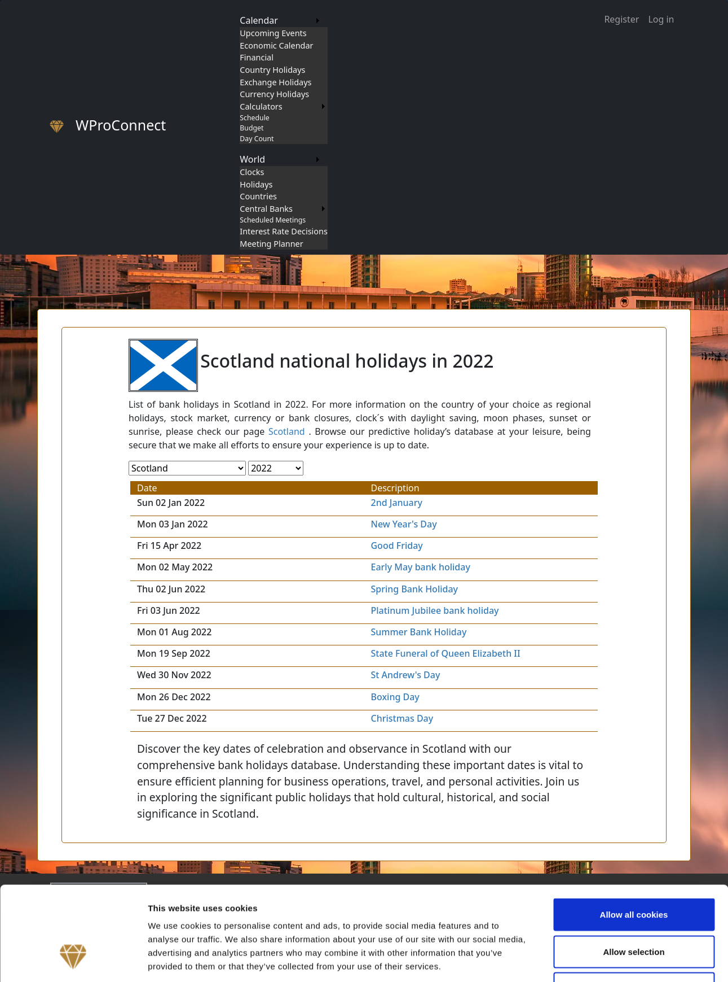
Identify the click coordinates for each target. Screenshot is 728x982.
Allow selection (633, 871)
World (252, 159)
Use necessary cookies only (633, 908)
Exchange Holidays (275, 82)
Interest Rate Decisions (284, 231)
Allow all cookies (634, 834)
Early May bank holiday (420, 567)
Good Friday (396, 545)
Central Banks (266, 208)
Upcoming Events (273, 33)
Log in (661, 19)
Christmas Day (401, 718)
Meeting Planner (271, 243)
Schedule (254, 118)
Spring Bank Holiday (414, 589)
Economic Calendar (276, 45)
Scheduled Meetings (273, 220)
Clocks (252, 172)
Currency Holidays (274, 94)
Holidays (256, 184)
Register (621, 19)
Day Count (256, 138)
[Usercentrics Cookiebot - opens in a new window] (73, 960)
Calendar (259, 20)
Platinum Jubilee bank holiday (434, 610)
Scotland (286, 431)
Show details (592, 959)
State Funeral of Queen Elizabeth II (445, 653)
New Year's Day (403, 524)
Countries (258, 196)
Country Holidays (272, 69)
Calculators (261, 106)
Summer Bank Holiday (418, 632)
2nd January (396, 502)
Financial (256, 57)
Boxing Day (394, 697)
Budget (251, 128)
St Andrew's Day (405, 675)
